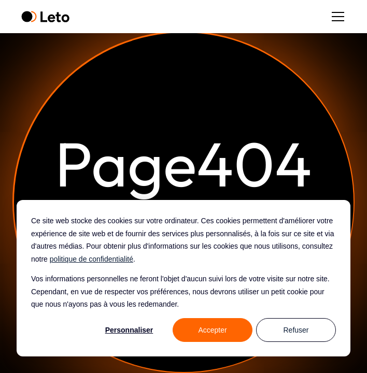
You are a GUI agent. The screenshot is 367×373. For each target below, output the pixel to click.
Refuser (295, 330)
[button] (336, 16)
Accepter (212, 330)
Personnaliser (129, 330)
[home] (45, 16)
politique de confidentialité (91, 259)
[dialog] (183, 278)
